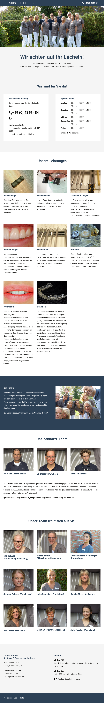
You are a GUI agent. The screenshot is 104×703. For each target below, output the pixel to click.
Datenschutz (19, 698)
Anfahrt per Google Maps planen (67, 679)
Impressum (8, 698)
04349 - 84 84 (15, 671)
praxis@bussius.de (16, 677)
